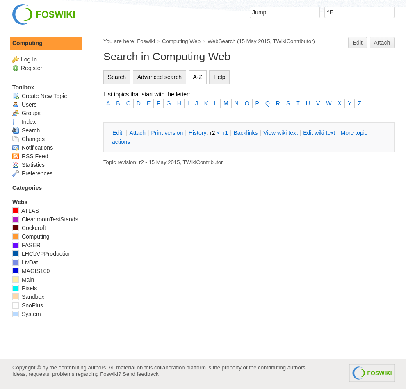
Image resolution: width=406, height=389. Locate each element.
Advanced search (159, 77)
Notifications (32, 147)
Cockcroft (29, 228)
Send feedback (141, 374)
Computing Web (181, 41)
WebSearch (222, 41)
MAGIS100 (31, 271)
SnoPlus (27, 305)
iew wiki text (280, 133)
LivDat (25, 262)
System (26, 314)
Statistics (28, 165)
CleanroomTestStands (45, 219)
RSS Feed (30, 156)
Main (23, 279)
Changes (28, 139)
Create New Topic (39, 96)
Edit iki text (319, 133)
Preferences (32, 173)
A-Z (198, 77)
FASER (26, 245)
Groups (26, 113)
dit (118, 133)
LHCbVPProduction (41, 253)
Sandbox (28, 296)
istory (198, 133)
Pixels (24, 288)
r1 (225, 133)
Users (24, 104)
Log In (29, 59)
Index (24, 121)
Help (220, 77)
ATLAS (25, 210)
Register (31, 68)
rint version (167, 133)
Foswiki (146, 41)
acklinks (245, 133)
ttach (137, 133)
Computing (27, 43)
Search (117, 77)
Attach (382, 42)
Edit (358, 42)
